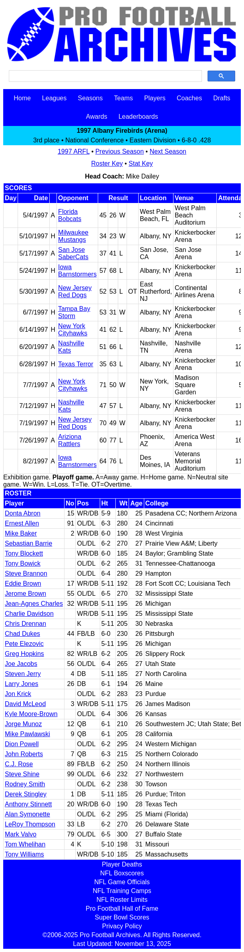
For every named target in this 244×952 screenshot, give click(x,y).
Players (154, 98)
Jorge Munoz (23, 724)
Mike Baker (21, 533)
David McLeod (25, 703)
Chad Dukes (22, 633)
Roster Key (107, 163)
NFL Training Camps (122, 890)
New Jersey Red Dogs (75, 291)
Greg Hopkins (24, 653)
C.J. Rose (19, 764)
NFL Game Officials (122, 882)
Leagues (54, 98)
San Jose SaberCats (73, 253)
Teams (123, 98)
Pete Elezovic (24, 643)
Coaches (189, 98)
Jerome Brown (25, 593)
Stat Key (141, 163)
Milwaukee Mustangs (73, 236)
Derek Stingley (25, 794)
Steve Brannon (26, 573)
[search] (104, 76)
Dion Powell (21, 744)
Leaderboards (138, 116)
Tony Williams (24, 854)
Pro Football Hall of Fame (122, 908)
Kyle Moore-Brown (31, 713)
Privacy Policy (122, 926)
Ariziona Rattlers (69, 440)
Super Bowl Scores (122, 917)
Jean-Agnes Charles (34, 603)
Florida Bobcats (69, 215)
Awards (96, 116)
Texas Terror (75, 364)
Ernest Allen (22, 523)
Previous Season (119, 151)
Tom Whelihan (25, 844)
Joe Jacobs (21, 663)
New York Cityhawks (72, 330)
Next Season (167, 151)
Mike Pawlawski (27, 734)
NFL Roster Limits (122, 899)
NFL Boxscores (122, 873)
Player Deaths (122, 864)
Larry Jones (21, 683)
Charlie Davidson (29, 613)
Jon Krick (18, 693)
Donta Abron (22, 513)
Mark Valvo (20, 834)
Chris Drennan (25, 623)
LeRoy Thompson (30, 824)
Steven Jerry (23, 673)
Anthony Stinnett (28, 804)
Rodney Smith (25, 784)
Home (22, 98)
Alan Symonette (27, 814)
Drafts (221, 98)
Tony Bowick (22, 563)
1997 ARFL (73, 151)
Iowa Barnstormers (77, 271)
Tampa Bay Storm (74, 312)
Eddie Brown (23, 583)
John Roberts (24, 754)
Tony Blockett (24, 553)
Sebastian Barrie (28, 543)
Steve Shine (22, 774)
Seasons (90, 98)
